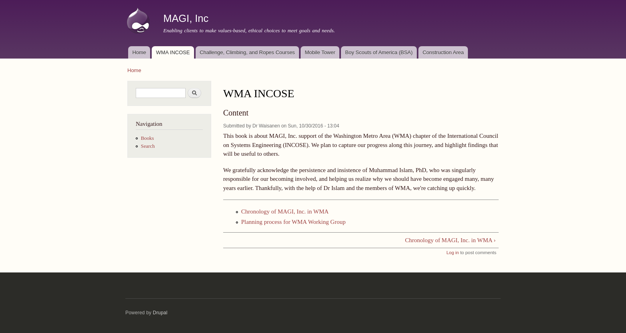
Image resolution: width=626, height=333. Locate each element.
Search (148, 146)
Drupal (160, 312)
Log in (452, 252)
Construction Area (443, 52)
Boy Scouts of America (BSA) (379, 52)
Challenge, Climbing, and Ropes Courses (247, 52)
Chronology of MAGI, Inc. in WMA (285, 211)
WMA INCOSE (173, 52)
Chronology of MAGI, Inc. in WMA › (450, 240)
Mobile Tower (320, 52)
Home (139, 52)
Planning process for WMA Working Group (293, 222)
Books (147, 138)
